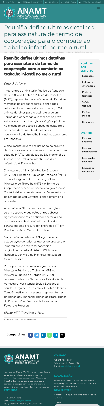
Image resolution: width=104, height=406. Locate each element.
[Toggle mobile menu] (98, 8)
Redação (10, 319)
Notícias (33, 319)
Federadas (88, 121)
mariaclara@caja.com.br (21, 400)
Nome (58, 402)
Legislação (88, 75)
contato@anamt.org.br (71, 366)
